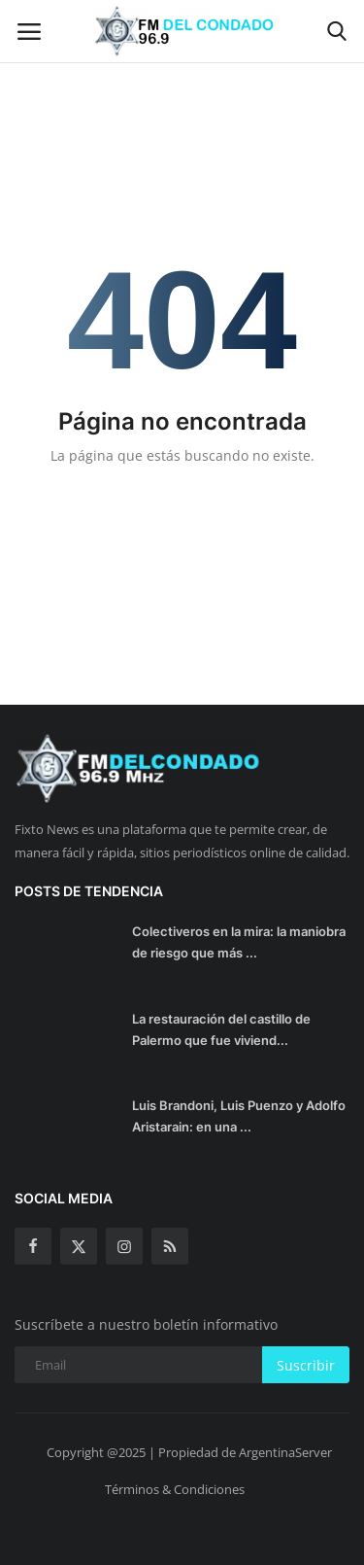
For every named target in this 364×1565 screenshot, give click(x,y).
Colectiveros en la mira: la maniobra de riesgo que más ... (239, 941)
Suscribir (306, 1365)
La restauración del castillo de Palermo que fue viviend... (221, 1029)
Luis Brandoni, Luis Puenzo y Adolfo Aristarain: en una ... (239, 1115)
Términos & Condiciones (175, 1489)
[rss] (169, 1246)
